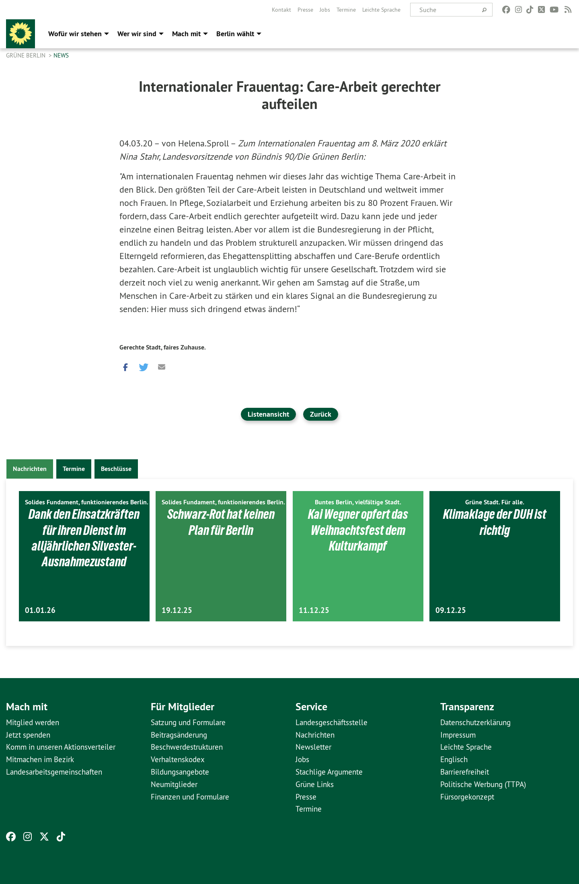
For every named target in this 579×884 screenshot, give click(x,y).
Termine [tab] (74, 469)
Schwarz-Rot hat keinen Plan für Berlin (221, 521)
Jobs (325, 9)
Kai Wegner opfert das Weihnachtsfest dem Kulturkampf (358, 529)
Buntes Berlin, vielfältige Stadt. (358, 502)
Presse (305, 9)
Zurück (320, 414)
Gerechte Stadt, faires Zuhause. (162, 347)
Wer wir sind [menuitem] (136, 33)
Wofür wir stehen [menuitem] (75, 33)
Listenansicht (268, 414)
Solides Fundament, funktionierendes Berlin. (86, 502)
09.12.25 (450, 610)
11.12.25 (314, 610)
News (61, 55)
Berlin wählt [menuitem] (235, 33)
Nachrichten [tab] (30, 469)
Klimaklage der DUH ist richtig (495, 521)
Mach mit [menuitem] (186, 33)
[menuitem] (281, 9)
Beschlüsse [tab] (116, 469)
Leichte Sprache (381, 9)
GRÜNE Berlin (26, 55)
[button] (125, 366)
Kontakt (281, 9)
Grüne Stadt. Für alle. (494, 502)
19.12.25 (177, 610)
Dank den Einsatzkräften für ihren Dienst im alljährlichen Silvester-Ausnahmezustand (84, 537)
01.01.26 (40, 610)
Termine (346, 9)
